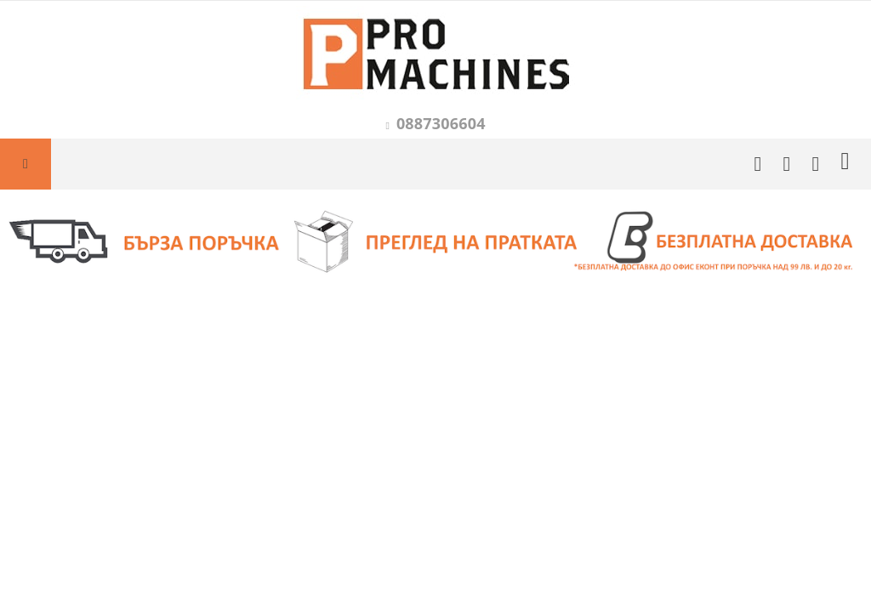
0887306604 (441, 123)
